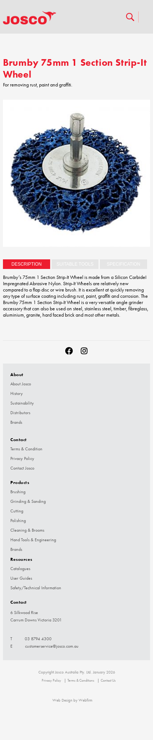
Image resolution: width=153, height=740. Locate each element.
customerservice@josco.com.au (52, 646)
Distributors (20, 412)
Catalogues (20, 568)
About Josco (20, 383)
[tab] (26, 264)
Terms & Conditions (80, 680)
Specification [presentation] (123, 264)
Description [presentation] (26, 264)
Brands (16, 422)
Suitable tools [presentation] (75, 264)
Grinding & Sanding (28, 501)
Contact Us (108, 680)
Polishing (18, 520)
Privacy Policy (22, 458)
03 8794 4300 (38, 638)
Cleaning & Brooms (27, 530)
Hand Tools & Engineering (33, 539)
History (16, 393)
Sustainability (22, 403)
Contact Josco (22, 468)
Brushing (17, 491)
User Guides (21, 578)
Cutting (16, 511)
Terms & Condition (26, 448)
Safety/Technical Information (35, 587)
